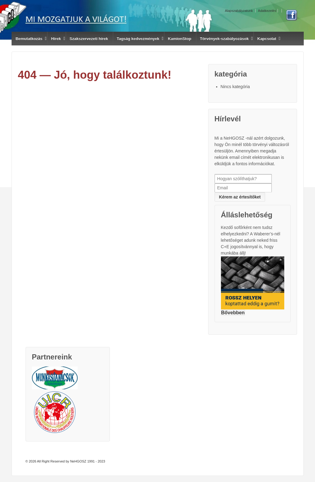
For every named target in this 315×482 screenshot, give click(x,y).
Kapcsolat (266, 38)
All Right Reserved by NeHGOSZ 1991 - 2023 (70, 461)
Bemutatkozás (29, 38)
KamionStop (179, 38)
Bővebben (233, 312)
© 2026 (31, 461)
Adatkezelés (267, 10)
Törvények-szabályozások (224, 38)
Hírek (56, 38)
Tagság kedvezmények (138, 38)
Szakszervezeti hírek (89, 38)
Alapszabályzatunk (239, 10)
